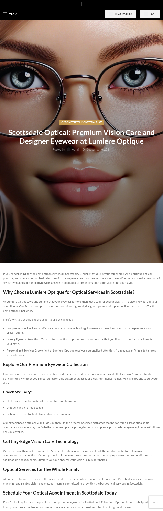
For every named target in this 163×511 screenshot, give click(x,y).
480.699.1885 (120, 14)
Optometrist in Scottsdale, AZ (81, 122)
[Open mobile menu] (10, 14)
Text (150, 14)
